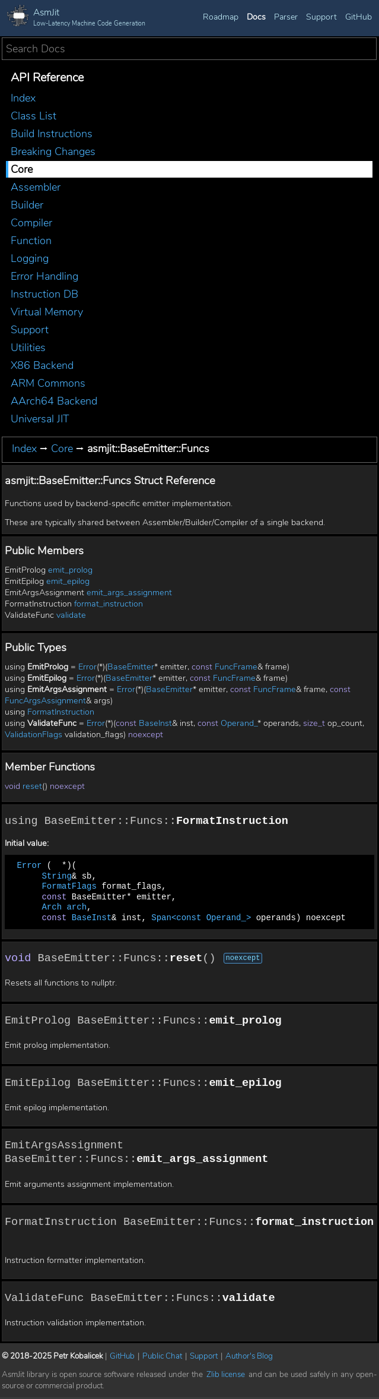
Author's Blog (249, 1358)
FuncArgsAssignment (45, 700)
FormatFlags (69, 887)
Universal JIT (40, 419)
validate (71, 615)
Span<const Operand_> (201, 918)
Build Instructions (52, 134)
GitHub (358, 17)
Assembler (35, 187)
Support (321, 17)
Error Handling (44, 276)
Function (31, 240)
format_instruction (108, 604)
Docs (256, 17)
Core (22, 169)
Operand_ (239, 723)
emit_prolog (70, 570)
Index (23, 98)
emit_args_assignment (129, 592)
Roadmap (220, 17)
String (56, 876)
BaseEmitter (130, 666)
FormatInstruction (60, 712)
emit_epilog (68, 581)
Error (87, 666)
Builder (27, 205)
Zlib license (226, 1376)
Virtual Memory (47, 312)
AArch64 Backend (54, 401)
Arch (52, 908)
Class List (33, 116)
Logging (30, 258)
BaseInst (155, 723)
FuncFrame (236, 666)
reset (32, 786)
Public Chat (162, 1358)
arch (76, 908)
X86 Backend (42, 365)
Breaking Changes (53, 151)
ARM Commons (48, 383)
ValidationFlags (33, 734)
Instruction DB (44, 294)
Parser (286, 17)
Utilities (28, 347)
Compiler (31, 223)
